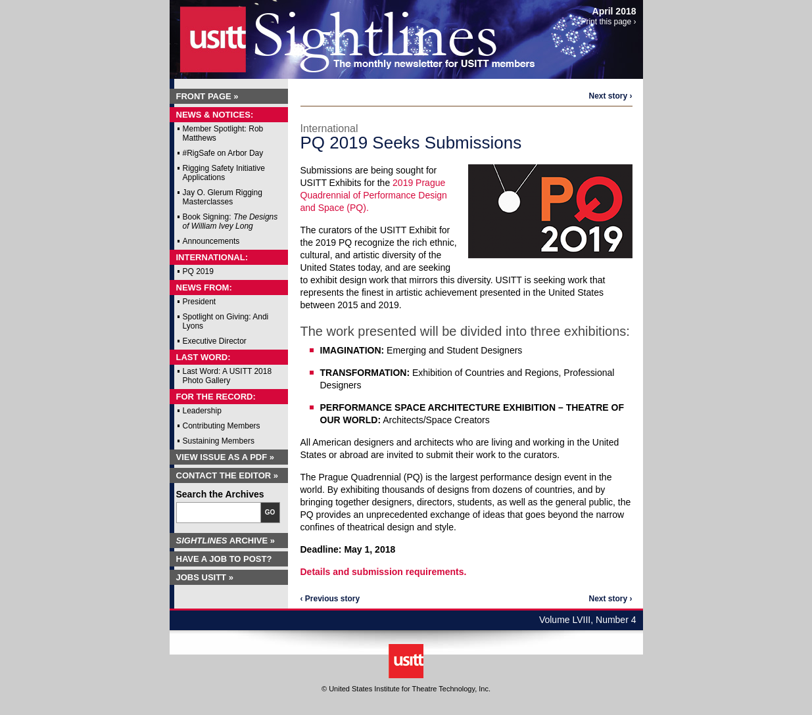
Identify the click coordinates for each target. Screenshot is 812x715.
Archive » (225, 540)
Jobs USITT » (204, 577)
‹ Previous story (330, 598)
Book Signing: (230, 221)
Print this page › (608, 21)
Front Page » (207, 96)
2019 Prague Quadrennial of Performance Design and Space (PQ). (373, 195)
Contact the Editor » (227, 475)
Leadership (202, 410)
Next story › (610, 96)
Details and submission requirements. (383, 571)
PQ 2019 (198, 271)
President (199, 301)
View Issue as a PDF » (225, 457)
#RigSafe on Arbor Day (223, 153)
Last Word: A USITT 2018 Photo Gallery (227, 376)
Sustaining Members (218, 441)
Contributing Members (221, 425)
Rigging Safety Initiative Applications (224, 173)
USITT (204, 35)
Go (270, 512)
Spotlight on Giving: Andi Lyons (226, 321)
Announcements (211, 241)
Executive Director (215, 341)
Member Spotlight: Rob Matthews (223, 133)
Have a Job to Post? (224, 559)
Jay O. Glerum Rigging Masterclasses (222, 197)
